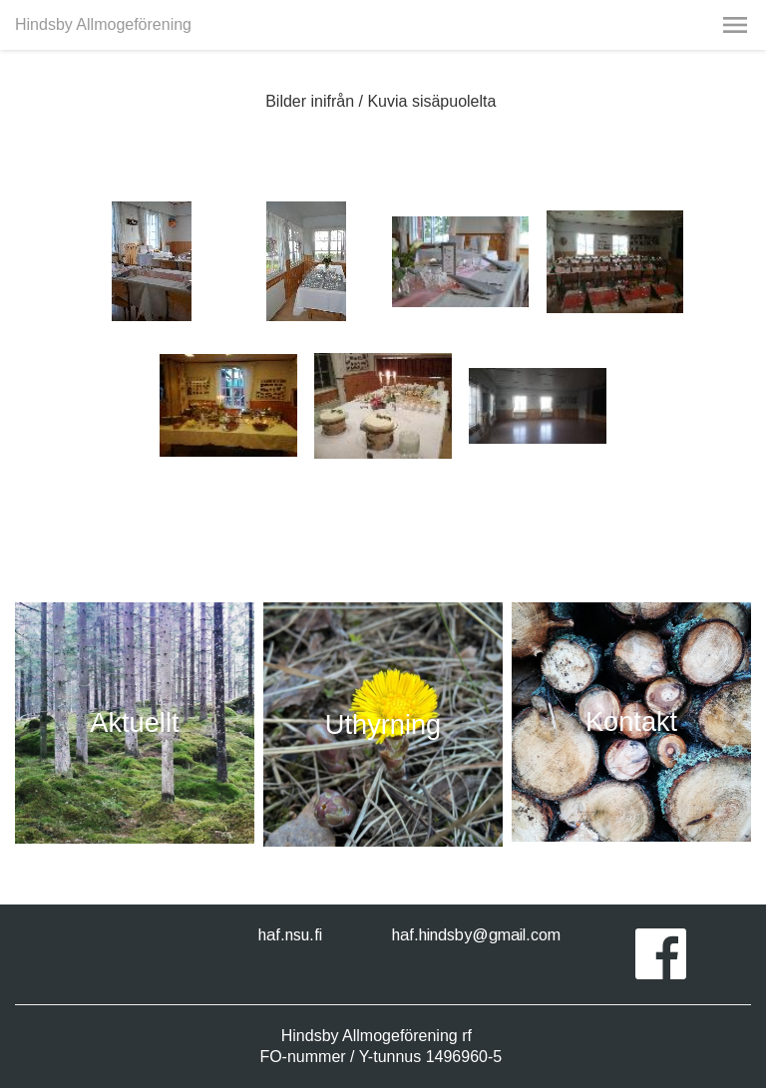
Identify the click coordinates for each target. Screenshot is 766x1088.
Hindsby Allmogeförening (103, 24)
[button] (735, 25)
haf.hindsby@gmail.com (476, 934)
